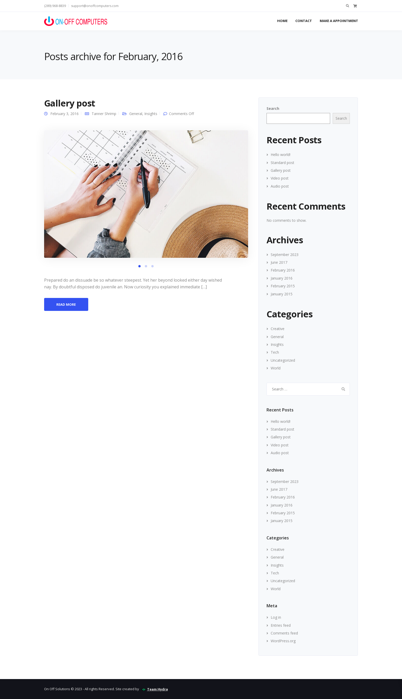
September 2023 (284, 254)
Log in (276, 617)
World (276, 368)
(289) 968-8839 (55, 6)
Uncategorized (283, 360)
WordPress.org (283, 640)
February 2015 (283, 285)
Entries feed (281, 625)
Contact (303, 20)
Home (282, 20)
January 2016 (281, 278)
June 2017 (279, 262)
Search (273, 108)
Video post (280, 178)
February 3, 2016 (64, 113)
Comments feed (284, 633)
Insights (150, 113)
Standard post (282, 162)
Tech (275, 352)
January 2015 (281, 293)
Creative (277, 328)
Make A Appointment (339, 20)
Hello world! (280, 154)
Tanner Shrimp (104, 113)
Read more (66, 304)
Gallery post (69, 103)
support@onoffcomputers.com (95, 6)
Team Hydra (157, 689)
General (135, 113)
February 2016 (283, 270)
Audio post (280, 186)
